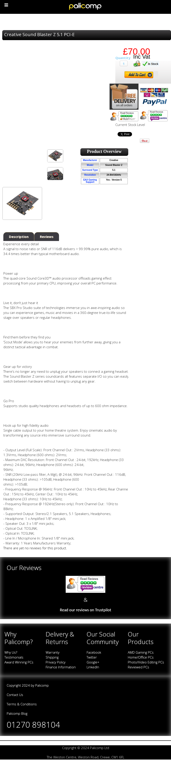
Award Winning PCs (18, 662)
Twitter (92, 657)
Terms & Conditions (22, 704)
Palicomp (42, 685)
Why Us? (10, 652)
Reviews (46, 236)
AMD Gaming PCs (141, 652)
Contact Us (15, 694)
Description (18, 236)
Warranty (52, 652)
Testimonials (13, 657)
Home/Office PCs (141, 657)
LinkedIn (93, 667)
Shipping (52, 657)
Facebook (94, 652)
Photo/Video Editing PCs (146, 662)
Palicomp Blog (17, 713)
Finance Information (61, 667)
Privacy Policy (55, 662)
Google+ (93, 662)
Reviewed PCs (138, 667)
